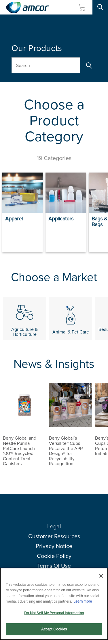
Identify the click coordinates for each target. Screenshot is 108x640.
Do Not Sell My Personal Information (54, 613)
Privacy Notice (54, 546)
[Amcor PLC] (27, 7)
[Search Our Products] (46, 65)
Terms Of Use (54, 565)
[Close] (101, 576)
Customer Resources (54, 536)
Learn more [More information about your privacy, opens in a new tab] (82, 601)
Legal (54, 526)
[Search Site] (100, 7)
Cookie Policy (54, 556)
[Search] (88, 65)
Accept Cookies (54, 629)
